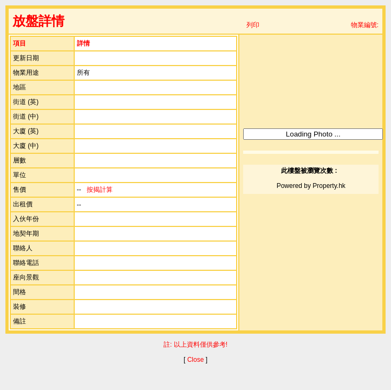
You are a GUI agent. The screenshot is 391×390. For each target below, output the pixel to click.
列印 (252, 25)
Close (195, 359)
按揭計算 (100, 189)
